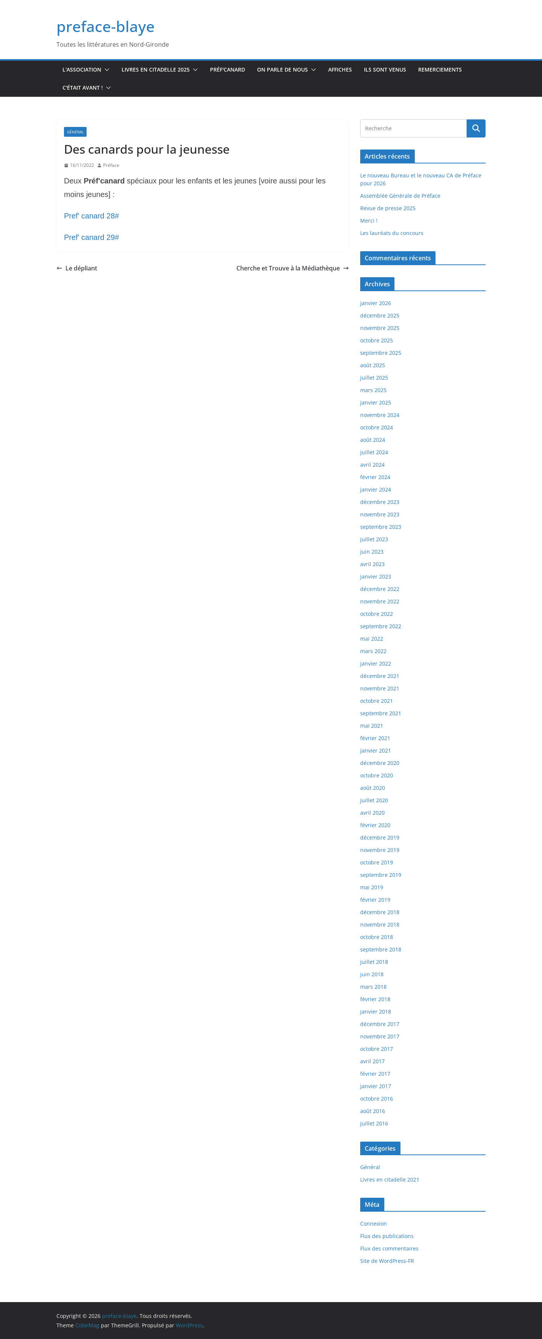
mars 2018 (373, 986)
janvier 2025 (375, 402)
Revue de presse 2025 (388, 208)
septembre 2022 (380, 626)
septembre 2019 (380, 874)
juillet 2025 (374, 377)
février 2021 (375, 738)
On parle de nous (282, 69)
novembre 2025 (379, 327)
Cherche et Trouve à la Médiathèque (292, 268)
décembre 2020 (379, 762)
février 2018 (375, 999)
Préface (111, 165)
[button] (105, 69)
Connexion (373, 1223)
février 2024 (375, 477)
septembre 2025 (380, 352)
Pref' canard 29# (91, 237)
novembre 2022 (379, 601)
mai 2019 (371, 887)
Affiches (340, 69)
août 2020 (372, 787)
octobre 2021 (376, 700)
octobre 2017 (376, 1048)
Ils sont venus (385, 69)
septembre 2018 (380, 949)
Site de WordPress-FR (387, 1260)
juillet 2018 (374, 961)
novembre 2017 (379, 1036)
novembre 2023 (379, 514)
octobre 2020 (376, 775)
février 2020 (375, 825)
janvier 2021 (375, 750)
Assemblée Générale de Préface (400, 195)
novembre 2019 (379, 849)
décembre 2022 (379, 588)
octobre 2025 (376, 340)
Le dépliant (76, 268)
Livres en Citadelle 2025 (156, 69)
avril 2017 (372, 1061)
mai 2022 (371, 638)
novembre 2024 (379, 414)
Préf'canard (227, 69)
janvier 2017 (375, 1086)
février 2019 (375, 899)
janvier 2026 (375, 303)
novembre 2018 (379, 924)
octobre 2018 (376, 937)
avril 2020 (372, 812)
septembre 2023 (380, 526)
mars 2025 (373, 390)
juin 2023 (372, 551)
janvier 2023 (375, 576)
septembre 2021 (380, 713)
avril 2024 (372, 464)
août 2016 (372, 1111)
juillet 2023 (374, 539)
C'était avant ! (82, 87)
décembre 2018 (379, 912)
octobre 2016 (376, 1098)
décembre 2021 (379, 675)
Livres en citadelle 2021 (389, 1179)
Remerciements (440, 69)
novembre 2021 (379, 688)
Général (75, 131)
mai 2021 (371, 725)
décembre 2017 (379, 1024)
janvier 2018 (375, 1011)
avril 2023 (372, 564)
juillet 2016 (374, 1123)
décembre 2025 (379, 315)
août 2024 (372, 439)
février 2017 (375, 1073)
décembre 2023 (379, 501)
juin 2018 (372, 974)
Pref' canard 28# (91, 216)
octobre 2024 (376, 427)
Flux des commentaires (389, 1248)
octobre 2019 (376, 862)
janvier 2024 (375, 489)
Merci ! (369, 220)
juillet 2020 (374, 800)
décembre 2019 (379, 837)
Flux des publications (387, 1236)
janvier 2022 (375, 663)
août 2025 (372, 365)
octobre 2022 (376, 613)
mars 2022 (373, 651)
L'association (81, 69)
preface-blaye (105, 26)
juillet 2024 (374, 452)
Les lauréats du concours (391, 233)
